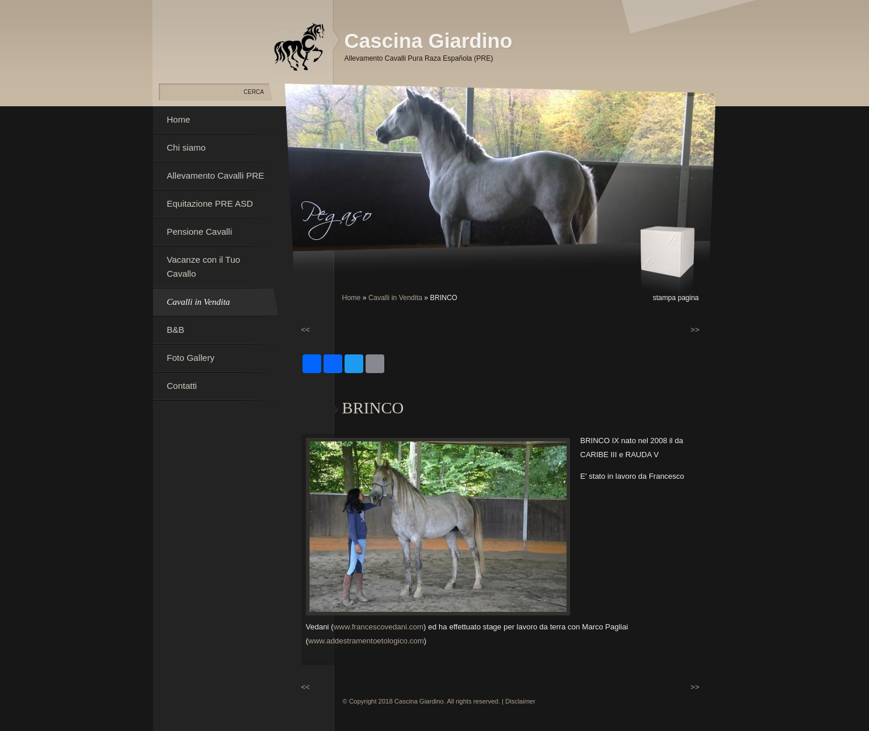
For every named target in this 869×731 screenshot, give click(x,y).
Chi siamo (186, 147)
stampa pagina (676, 298)
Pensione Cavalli (199, 231)
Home (351, 298)
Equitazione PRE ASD (210, 203)
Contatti (182, 386)
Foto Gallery (191, 358)
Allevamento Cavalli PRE (216, 175)
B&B (176, 330)
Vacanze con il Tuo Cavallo (204, 267)
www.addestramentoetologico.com (366, 640)
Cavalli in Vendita (395, 298)
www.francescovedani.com (378, 626)
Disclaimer (520, 701)
